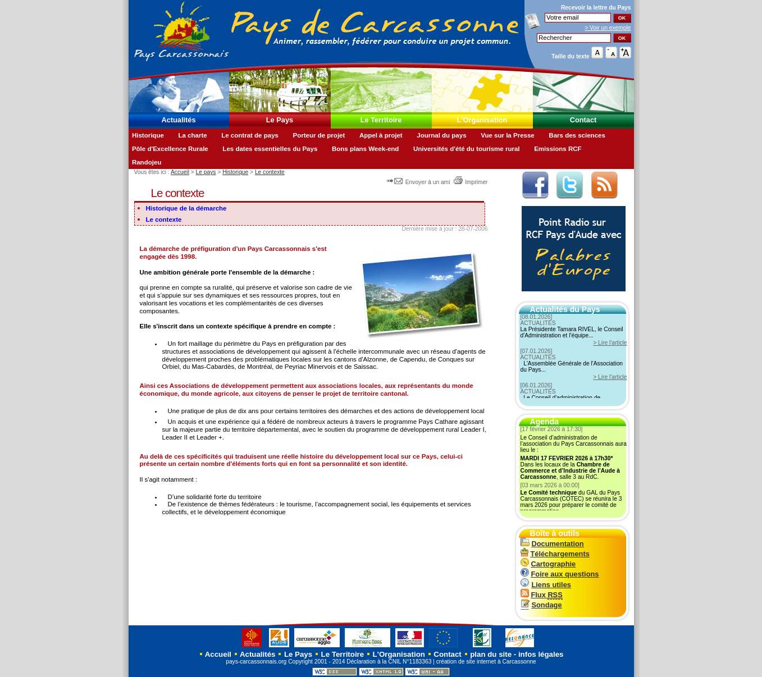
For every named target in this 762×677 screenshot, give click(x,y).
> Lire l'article (610, 343)
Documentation (552, 543)
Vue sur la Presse (508, 135)
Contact (583, 120)
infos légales (541, 654)
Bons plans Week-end (365, 148)
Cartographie (548, 564)
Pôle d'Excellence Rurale (170, 148)
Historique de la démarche (186, 208)
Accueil (180, 172)
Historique (148, 135)
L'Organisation (482, 120)
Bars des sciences (577, 135)
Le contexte (270, 172)
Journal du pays (441, 135)
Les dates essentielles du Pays (269, 148)
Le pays (206, 172)
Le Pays (279, 120)
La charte (192, 135)
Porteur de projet (319, 135)
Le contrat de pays (250, 135)
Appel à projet (381, 135)
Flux (542, 595)
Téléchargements (555, 554)
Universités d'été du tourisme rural (466, 148)
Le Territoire (381, 120)
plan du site (491, 654)
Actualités (178, 120)
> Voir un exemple (608, 28)
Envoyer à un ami (419, 182)
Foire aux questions (560, 574)
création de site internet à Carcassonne (486, 661)
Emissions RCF (557, 148)
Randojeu (146, 162)
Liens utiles (546, 584)
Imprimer (470, 182)
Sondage (541, 605)
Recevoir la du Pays (596, 7)
